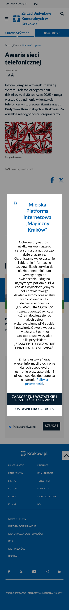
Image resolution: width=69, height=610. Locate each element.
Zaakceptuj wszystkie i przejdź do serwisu (34, 398)
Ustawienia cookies (34, 409)
